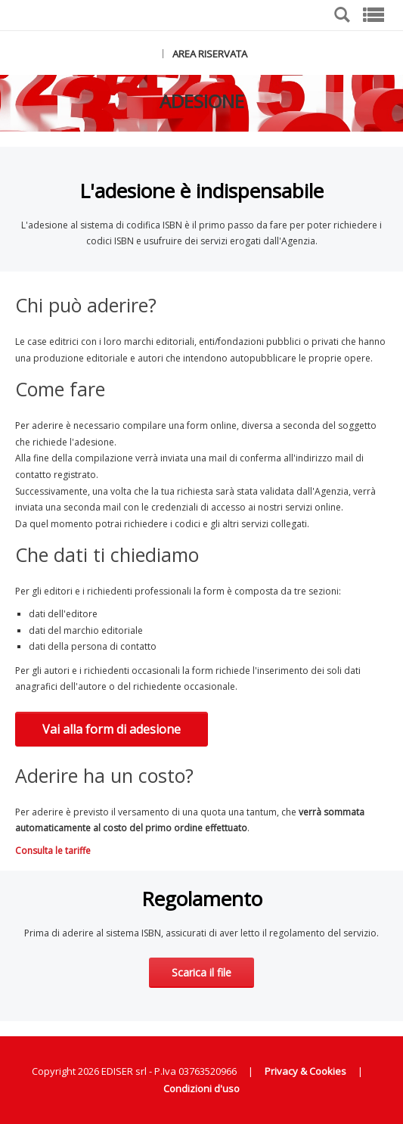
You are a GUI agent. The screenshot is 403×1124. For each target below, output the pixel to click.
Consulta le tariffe (53, 850)
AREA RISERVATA (209, 54)
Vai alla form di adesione (111, 729)
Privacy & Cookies (305, 1071)
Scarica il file (201, 972)
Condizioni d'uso (201, 1088)
